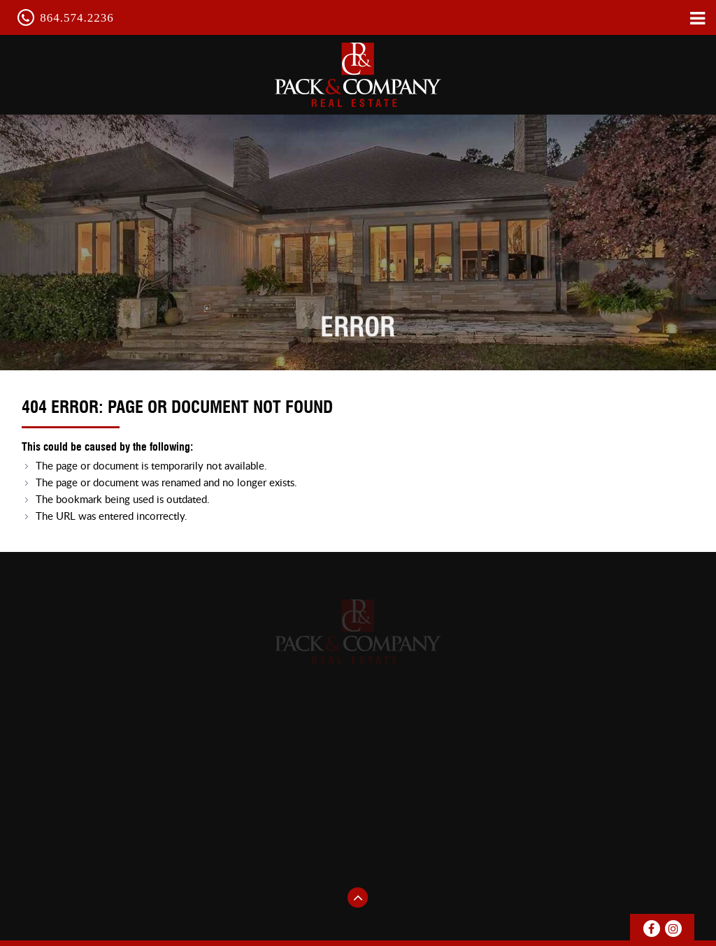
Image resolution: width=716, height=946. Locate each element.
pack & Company (358, 75)
